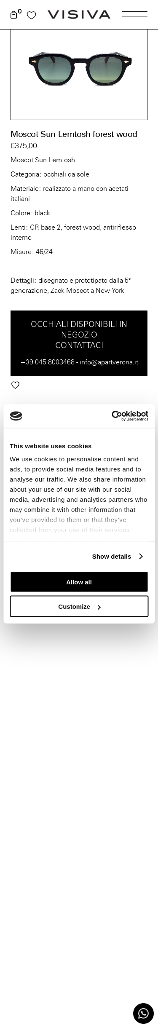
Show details (111, 556)
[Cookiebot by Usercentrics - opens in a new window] (112, 416)
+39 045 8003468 (47, 362)
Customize (79, 606)
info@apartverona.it (109, 362)
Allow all (79, 581)
